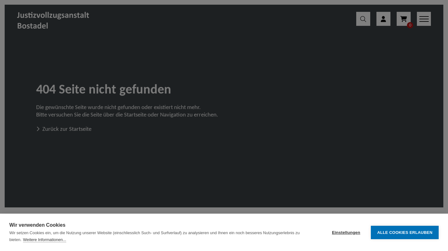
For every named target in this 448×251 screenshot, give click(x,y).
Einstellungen (346, 232)
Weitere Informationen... (44, 239)
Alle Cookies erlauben (404, 232)
